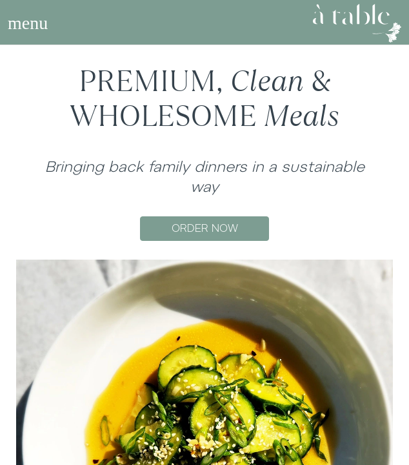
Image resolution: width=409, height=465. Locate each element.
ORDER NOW (205, 228)
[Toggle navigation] (28, 23)
